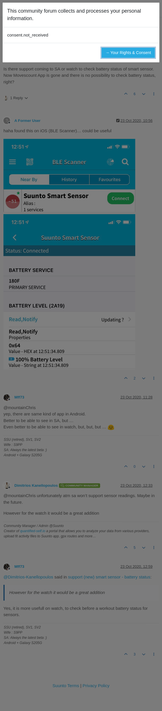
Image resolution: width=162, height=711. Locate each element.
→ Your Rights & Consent (128, 52)
